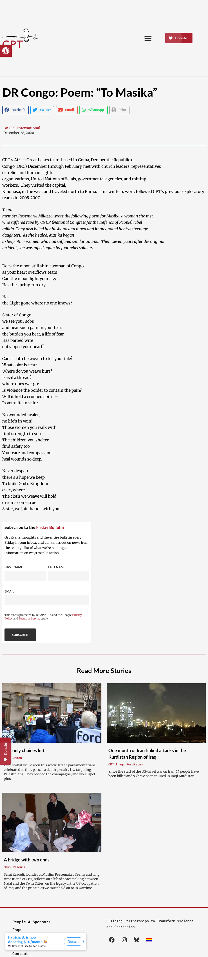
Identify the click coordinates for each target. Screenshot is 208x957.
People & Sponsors (31, 921)
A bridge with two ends (26, 859)
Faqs (16, 929)
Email (9, 591)
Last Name (56, 567)
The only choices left (24, 750)
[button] (6, 51)
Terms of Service (29, 618)
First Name (13, 567)
